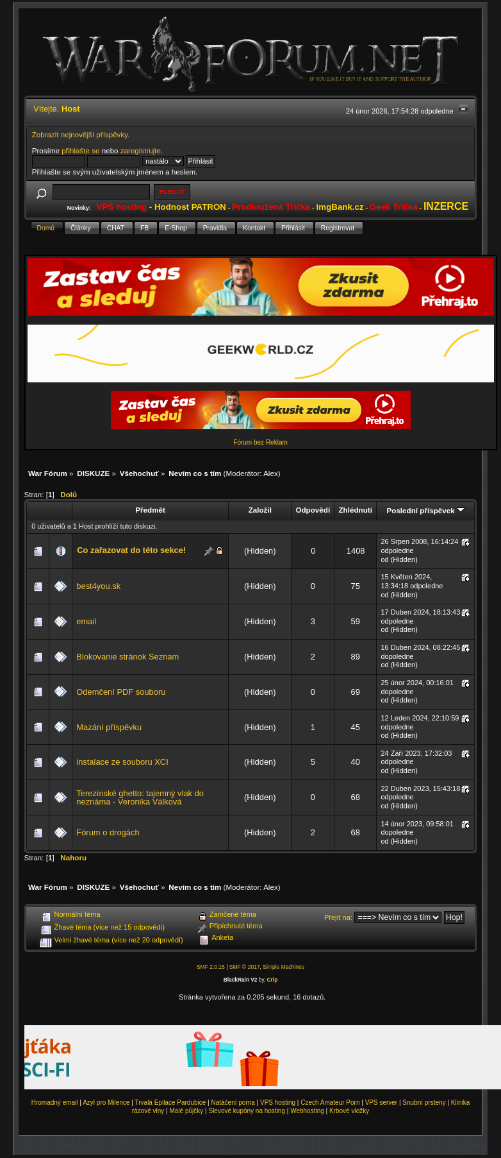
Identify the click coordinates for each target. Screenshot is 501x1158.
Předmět (150, 510)
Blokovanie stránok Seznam (127, 656)
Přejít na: (338, 917)
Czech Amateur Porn (329, 1102)
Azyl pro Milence (106, 1102)
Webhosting (307, 1110)
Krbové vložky (349, 1110)
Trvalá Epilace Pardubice (170, 1102)
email (86, 621)
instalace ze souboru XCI (122, 762)
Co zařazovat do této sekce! (131, 550)
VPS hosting (277, 1102)
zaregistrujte (140, 150)
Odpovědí (312, 510)
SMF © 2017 (244, 967)
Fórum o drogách (107, 832)
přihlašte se (80, 150)
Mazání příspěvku (109, 727)
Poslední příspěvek (425, 510)
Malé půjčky (187, 1110)
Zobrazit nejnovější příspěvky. (81, 134)
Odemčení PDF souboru (120, 692)
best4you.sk (98, 586)
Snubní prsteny (423, 1102)
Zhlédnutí (355, 510)
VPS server (381, 1102)
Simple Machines (283, 967)
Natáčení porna (232, 1102)
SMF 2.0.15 (211, 967)
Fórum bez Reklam (260, 442)
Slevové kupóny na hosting (246, 1110)
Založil (260, 510)
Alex (270, 473)
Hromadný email (54, 1102)
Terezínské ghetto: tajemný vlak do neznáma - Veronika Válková (140, 797)
